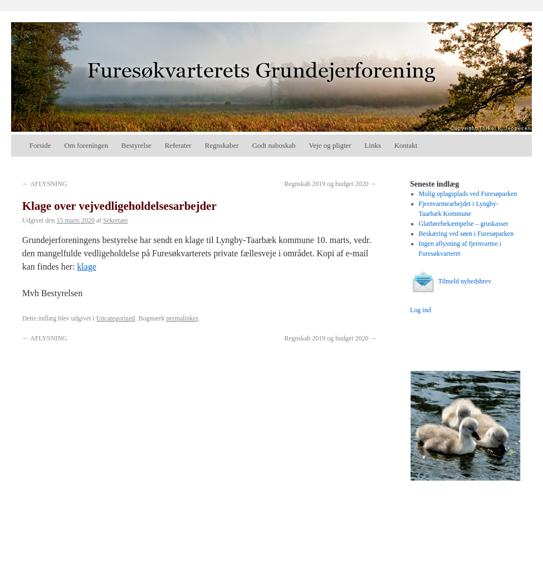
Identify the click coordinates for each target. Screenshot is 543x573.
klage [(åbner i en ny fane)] (86, 266)
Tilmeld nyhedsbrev (450, 281)
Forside (40, 145)
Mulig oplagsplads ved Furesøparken (468, 194)
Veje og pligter (330, 145)
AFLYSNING (44, 184)
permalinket (182, 318)
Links (373, 145)
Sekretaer (115, 220)
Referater (178, 145)
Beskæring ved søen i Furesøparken (466, 234)
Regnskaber (222, 145)
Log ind (420, 310)
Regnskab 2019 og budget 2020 (330, 184)
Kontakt (405, 145)
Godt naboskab (273, 145)
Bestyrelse (136, 145)
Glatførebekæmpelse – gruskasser (464, 224)
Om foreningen (86, 145)
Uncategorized (115, 318)
